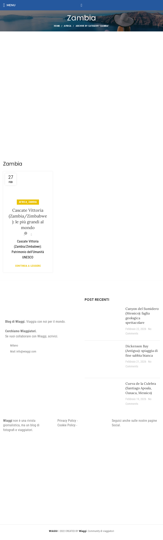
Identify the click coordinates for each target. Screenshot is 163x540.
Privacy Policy (66, 421)
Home (57, 26)
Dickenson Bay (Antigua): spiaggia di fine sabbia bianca (141, 350)
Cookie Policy (66, 425)
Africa (67, 26)
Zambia (32, 202)
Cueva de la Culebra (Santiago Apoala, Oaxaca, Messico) (140, 388)
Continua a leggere (28, 265)
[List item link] (40, 351)
